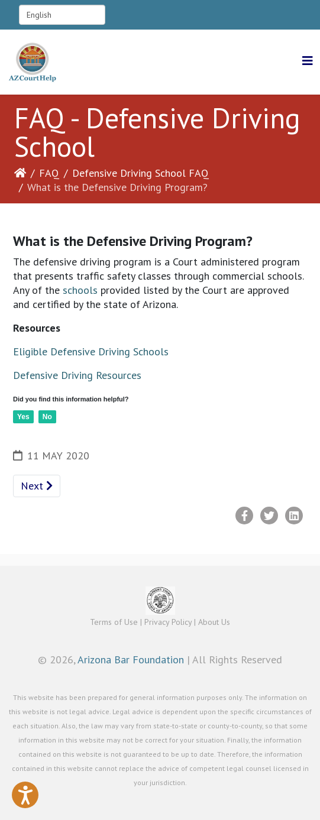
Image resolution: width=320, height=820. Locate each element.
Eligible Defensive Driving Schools (91, 351)
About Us (214, 622)
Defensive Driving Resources (77, 375)
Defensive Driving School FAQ (140, 173)
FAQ (49, 173)
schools (80, 290)
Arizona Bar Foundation (130, 659)
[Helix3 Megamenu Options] (307, 61)
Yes (23, 417)
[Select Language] (62, 15)
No (47, 417)
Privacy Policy (168, 622)
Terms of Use (114, 622)
